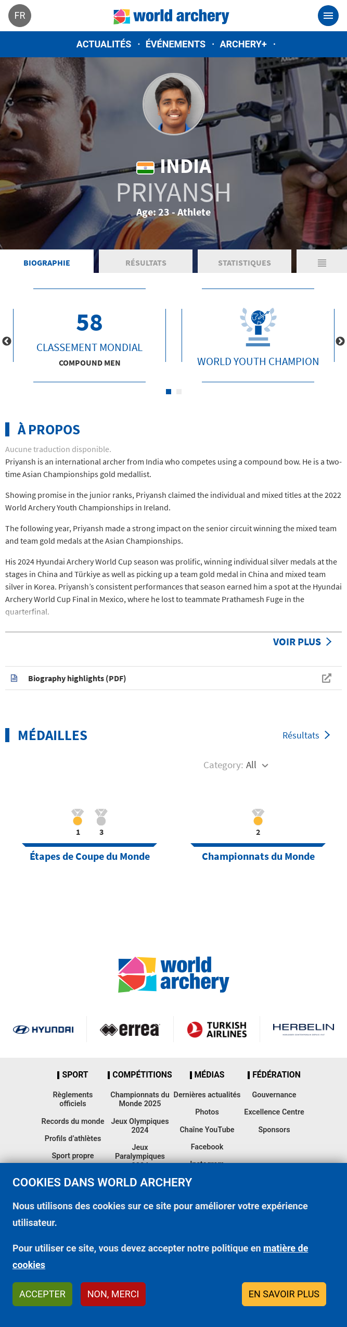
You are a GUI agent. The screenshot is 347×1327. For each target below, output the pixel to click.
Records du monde (73, 1121)
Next (340, 341)
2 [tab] (179, 391)
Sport (75, 1075)
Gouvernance (274, 1095)
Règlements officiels (73, 1099)
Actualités (104, 44)
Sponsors (274, 1129)
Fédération (276, 1075)
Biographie (46, 262)
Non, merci (113, 1293)
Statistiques (244, 262)
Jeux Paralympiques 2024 (140, 1156)
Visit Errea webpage (130, 1029)
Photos (207, 1112)
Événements (175, 44)
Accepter (42, 1293)
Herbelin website (303, 1029)
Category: (223, 764)
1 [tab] (168, 391)
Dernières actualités (207, 1095)
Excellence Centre (274, 1112)
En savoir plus (284, 1293)
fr (19, 15)
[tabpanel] (89, 335)
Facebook (207, 1147)
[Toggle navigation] (328, 15)
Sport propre (73, 1155)
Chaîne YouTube (206, 1129)
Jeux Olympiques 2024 (140, 1126)
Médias (210, 1075)
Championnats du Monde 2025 (139, 1099)
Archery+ (243, 44)
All (251, 764)
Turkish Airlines (217, 1029)
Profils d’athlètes (73, 1138)
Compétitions (142, 1075)
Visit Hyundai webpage (43, 1029)
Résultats (145, 262)
